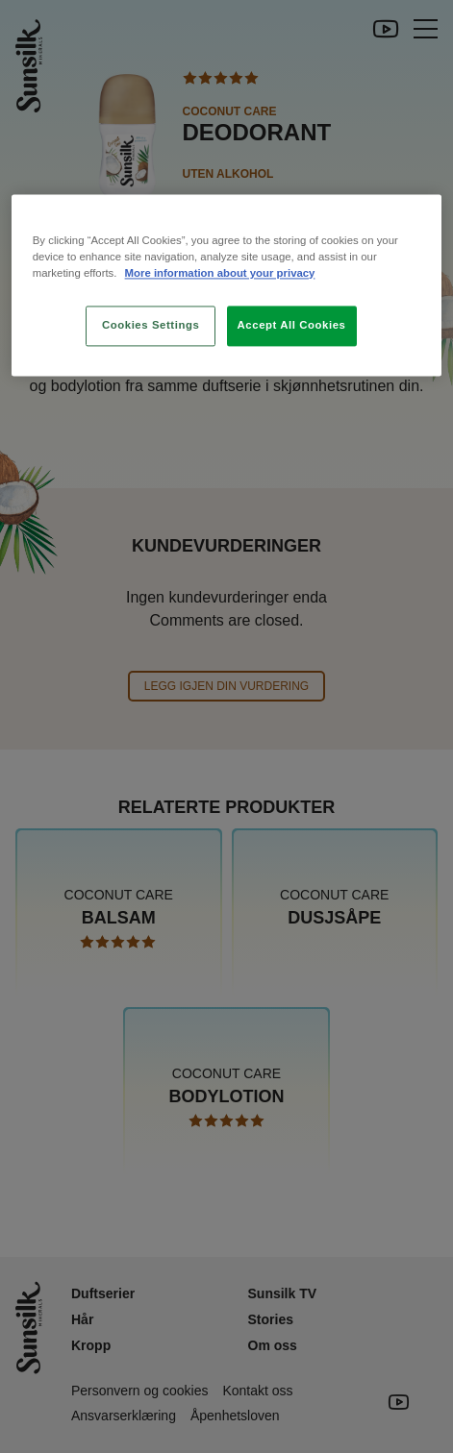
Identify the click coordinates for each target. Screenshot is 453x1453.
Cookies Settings (150, 325)
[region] (226, 285)
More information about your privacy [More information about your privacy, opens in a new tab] (220, 273)
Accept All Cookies (292, 325)
